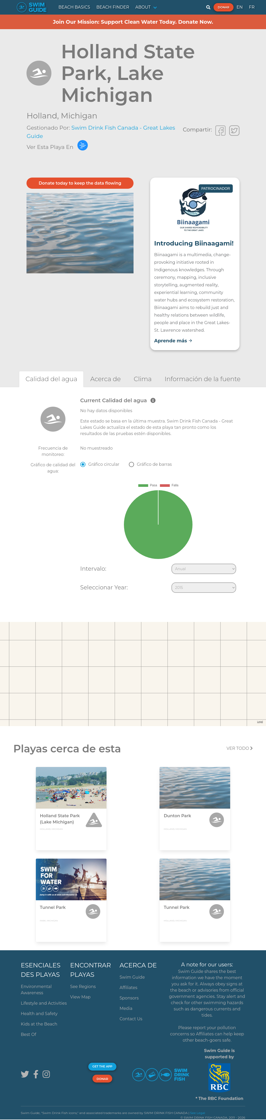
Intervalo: (93, 568)
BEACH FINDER (112, 7)
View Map (80, 997)
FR (252, 7)
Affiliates (128, 987)
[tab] (51, 379)
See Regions (83, 986)
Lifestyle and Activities (44, 1003)
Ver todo (240, 748)
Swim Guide (132, 977)
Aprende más (173, 340)
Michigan (79, 116)
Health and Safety (39, 1013)
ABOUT (143, 7)
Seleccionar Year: (104, 587)
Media (125, 1008)
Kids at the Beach (39, 1024)
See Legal (197, 1113)
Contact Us (130, 1018)
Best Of (28, 1034)
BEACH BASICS (74, 7)
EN (240, 7)
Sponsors (129, 998)
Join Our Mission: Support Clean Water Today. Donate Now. (133, 22)
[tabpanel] (133, 496)
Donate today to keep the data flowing (80, 183)
